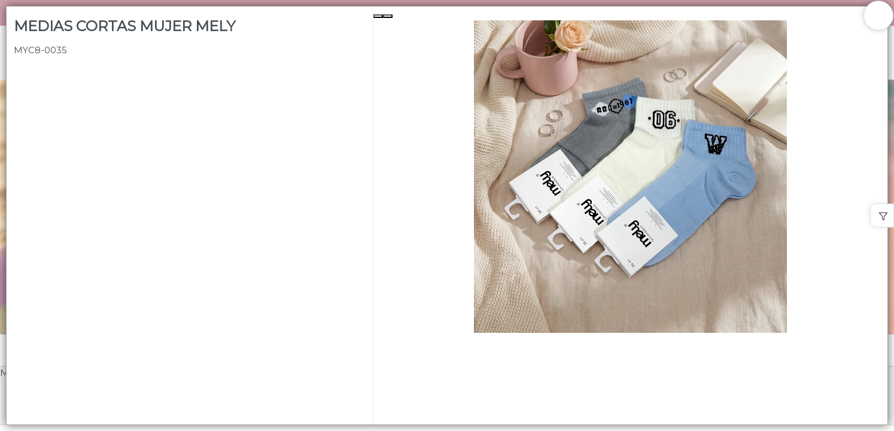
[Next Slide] (388, 16)
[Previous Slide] (378, 16)
